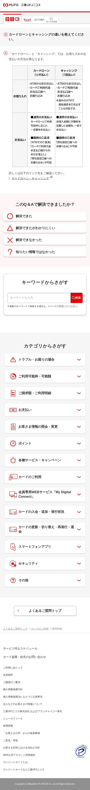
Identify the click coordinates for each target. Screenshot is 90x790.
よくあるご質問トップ (45, 610)
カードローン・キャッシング (30, 178)
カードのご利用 (39, 628)
